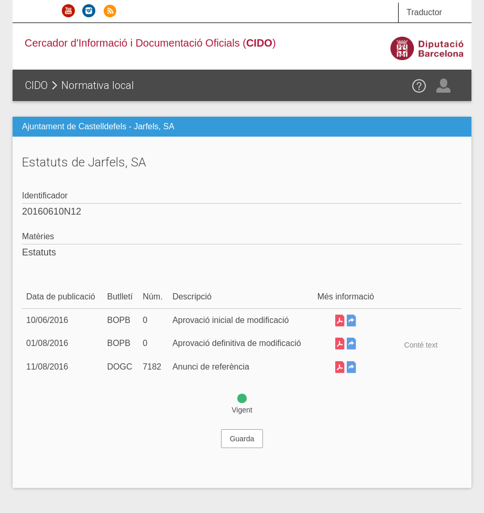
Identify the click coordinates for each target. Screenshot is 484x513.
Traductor (424, 12)
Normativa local (97, 85)
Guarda (242, 438)
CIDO (36, 85)
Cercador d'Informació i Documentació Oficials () (150, 43)
